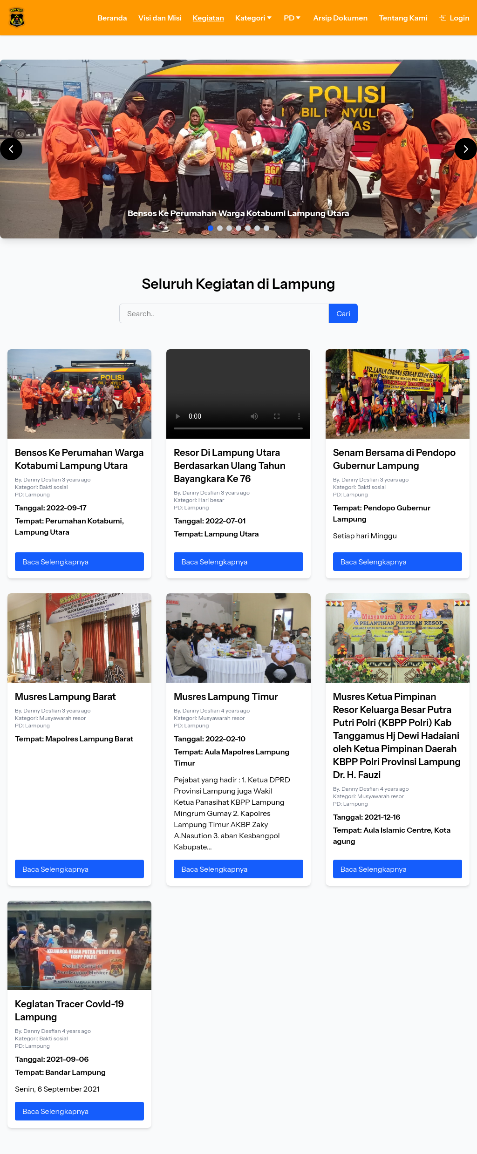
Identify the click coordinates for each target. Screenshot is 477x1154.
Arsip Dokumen (340, 17)
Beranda (112, 17)
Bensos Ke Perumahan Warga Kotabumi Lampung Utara (238, 213)
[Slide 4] (238, 228)
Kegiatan (208, 17)
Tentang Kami (403, 17)
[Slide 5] (248, 228)
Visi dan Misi (160, 17)
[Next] (466, 149)
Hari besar (211, 499)
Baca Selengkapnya (55, 561)
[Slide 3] (229, 228)
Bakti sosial (53, 486)
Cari (343, 313)
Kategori (254, 17)
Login (454, 17)
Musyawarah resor (62, 717)
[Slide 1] (210, 228)
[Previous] (11, 149)
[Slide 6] (257, 228)
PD (293, 17)
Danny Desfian (42, 479)
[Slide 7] (266, 228)
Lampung (37, 494)
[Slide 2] (220, 228)
